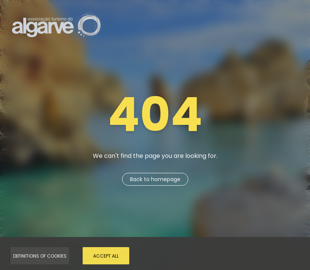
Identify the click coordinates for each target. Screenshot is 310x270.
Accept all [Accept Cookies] (106, 256)
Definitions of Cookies (40, 256)
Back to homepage (155, 179)
